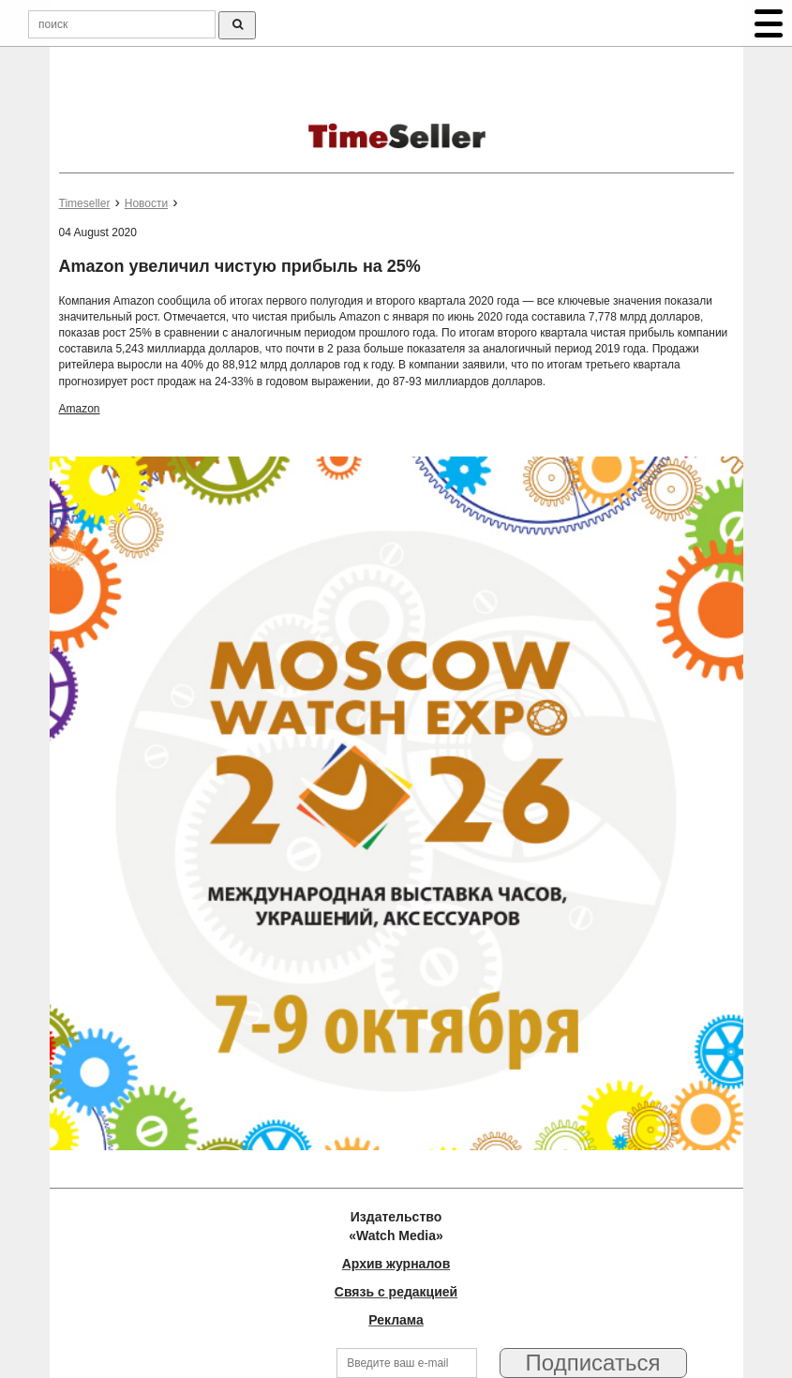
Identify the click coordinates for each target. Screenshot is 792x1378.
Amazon (79, 408)
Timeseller (85, 203)
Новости (146, 203)
